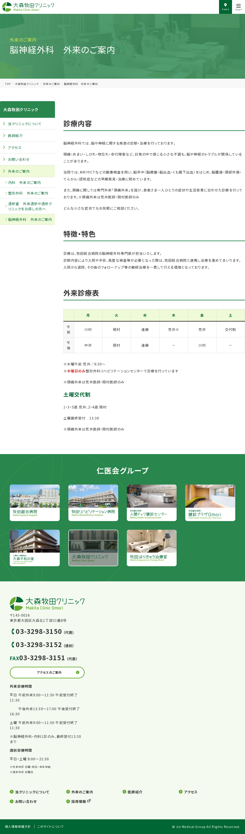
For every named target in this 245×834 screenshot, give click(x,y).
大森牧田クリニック (27, 84)
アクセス (14, 147)
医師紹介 (15, 135)
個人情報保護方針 (18, 826)
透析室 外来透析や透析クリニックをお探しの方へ (30, 206)
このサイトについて (50, 826)
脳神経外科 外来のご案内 (30, 219)
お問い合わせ (19, 159)
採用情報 (78, 801)
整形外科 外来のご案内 (28, 193)
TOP (8, 84)
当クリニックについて (25, 123)
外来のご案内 (51, 84)
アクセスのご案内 (49, 672)
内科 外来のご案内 (24, 182)
